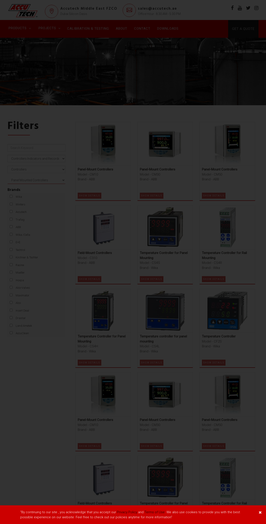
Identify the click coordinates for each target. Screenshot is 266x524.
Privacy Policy (127, 512)
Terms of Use (154, 512)
